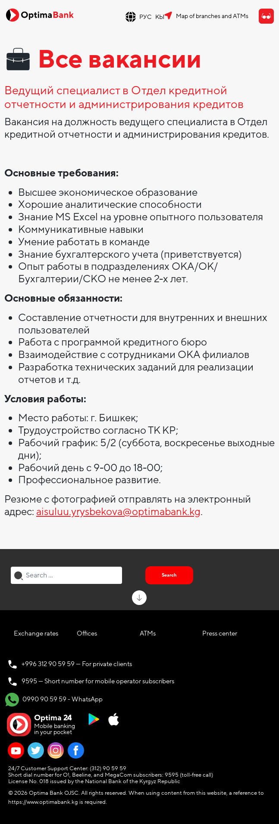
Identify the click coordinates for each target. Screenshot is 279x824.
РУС (145, 17)
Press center (219, 633)
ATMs (148, 633)
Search (169, 575)
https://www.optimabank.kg (43, 802)
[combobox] (66, 575)
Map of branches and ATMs (212, 16)
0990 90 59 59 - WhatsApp (54, 700)
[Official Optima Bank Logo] (39, 14)
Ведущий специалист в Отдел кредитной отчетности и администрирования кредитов (124, 98)
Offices (87, 633)
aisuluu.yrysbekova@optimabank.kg (118, 511)
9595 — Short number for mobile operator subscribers (98, 681)
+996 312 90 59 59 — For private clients (77, 664)
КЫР (161, 17)
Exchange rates (36, 633)
